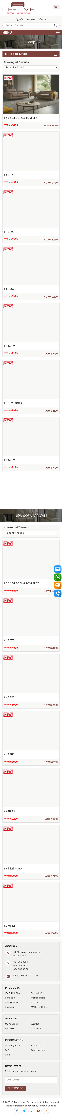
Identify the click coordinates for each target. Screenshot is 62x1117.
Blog (7, 1054)
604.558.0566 (20, 961)
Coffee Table (38, 997)
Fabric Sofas (37, 993)
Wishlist (35, 1023)
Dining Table (11, 1002)
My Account (11, 1023)
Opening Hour (12, 1045)
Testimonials (38, 1050)
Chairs (34, 1002)
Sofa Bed (10, 997)
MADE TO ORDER (39, 1007)
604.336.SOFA (20, 969)
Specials (9, 1028)
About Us (36, 1045)
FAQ (7, 1050)
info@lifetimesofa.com (25, 975)
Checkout (36, 1028)
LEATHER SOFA (12, 993)
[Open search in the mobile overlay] (31, 25)
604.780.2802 (20, 965)
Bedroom (10, 1007)
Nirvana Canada (47, 1105)
